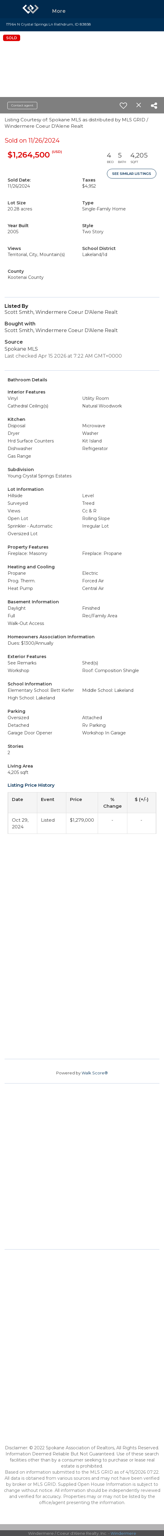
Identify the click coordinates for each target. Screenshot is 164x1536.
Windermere (123, 1533)
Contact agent (22, 105)
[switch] (123, 105)
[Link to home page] (30, 9)
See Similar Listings (131, 174)
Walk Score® (95, 1072)
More (59, 11)
